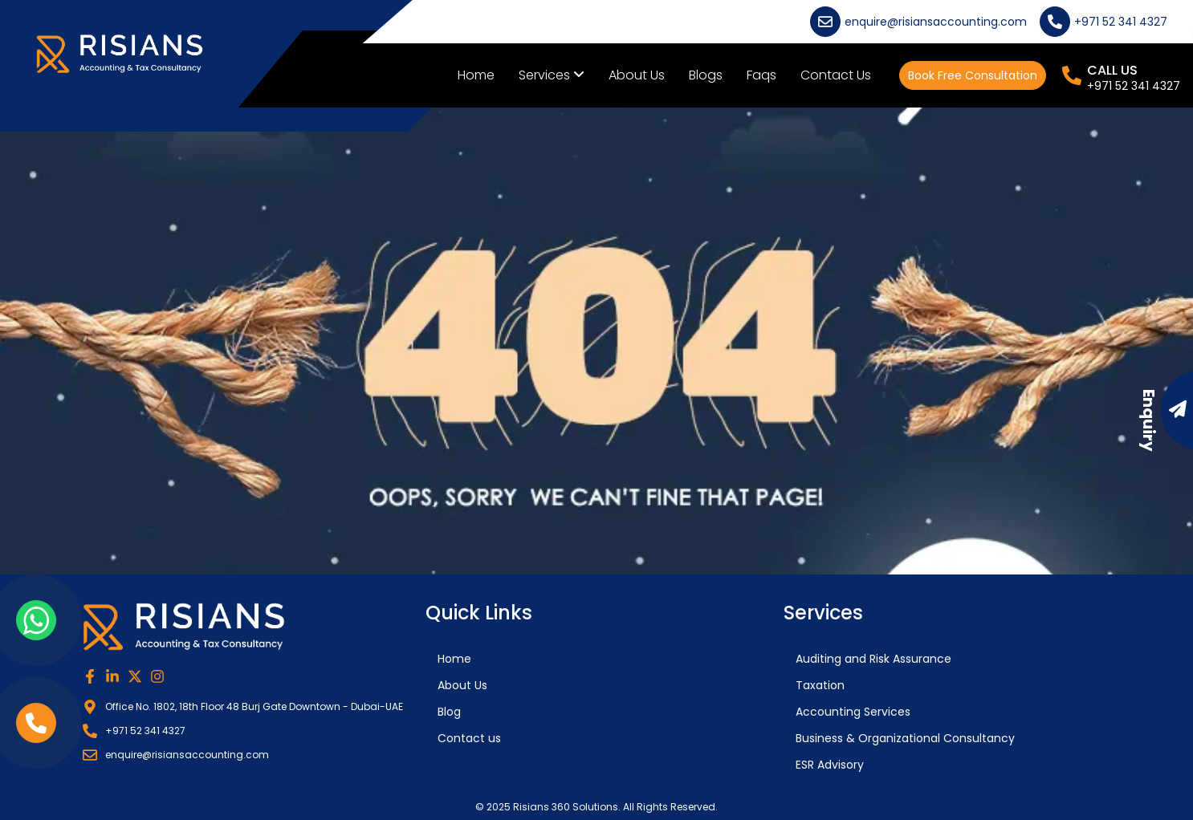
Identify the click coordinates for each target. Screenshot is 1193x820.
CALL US (1112, 70)
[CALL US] (1071, 75)
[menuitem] (551, 75)
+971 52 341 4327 (1133, 86)
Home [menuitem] (476, 75)
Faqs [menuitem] (761, 75)
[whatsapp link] (36, 620)
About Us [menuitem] (637, 75)
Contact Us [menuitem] (835, 75)
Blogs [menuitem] (706, 75)
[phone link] (36, 723)
